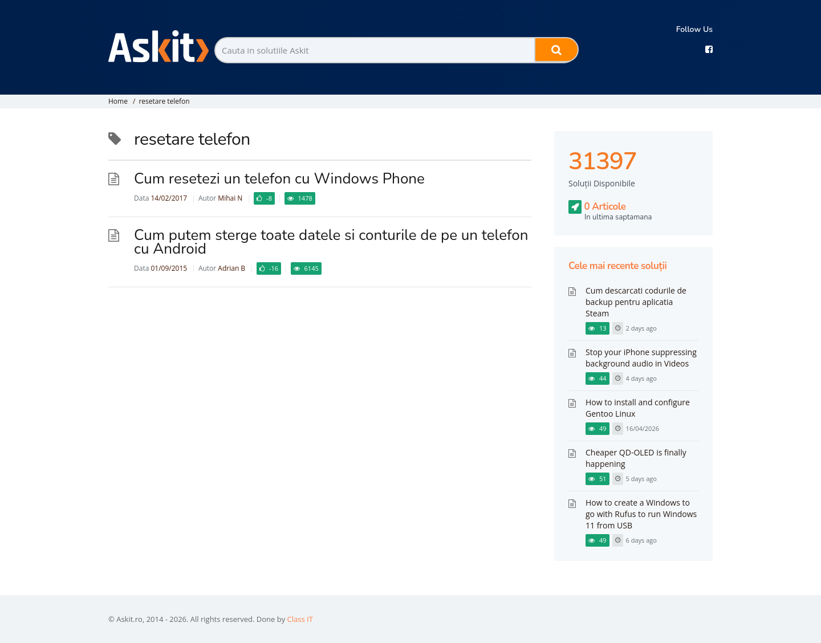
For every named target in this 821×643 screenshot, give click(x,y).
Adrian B (231, 268)
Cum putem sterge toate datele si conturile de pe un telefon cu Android (331, 242)
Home (118, 101)
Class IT (300, 619)
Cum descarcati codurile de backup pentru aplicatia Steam (636, 302)
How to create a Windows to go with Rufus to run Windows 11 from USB (641, 514)
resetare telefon (164, 101)
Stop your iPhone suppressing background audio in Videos (641, 358)
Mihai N (230, 198)
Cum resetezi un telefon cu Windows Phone (279, 179)
